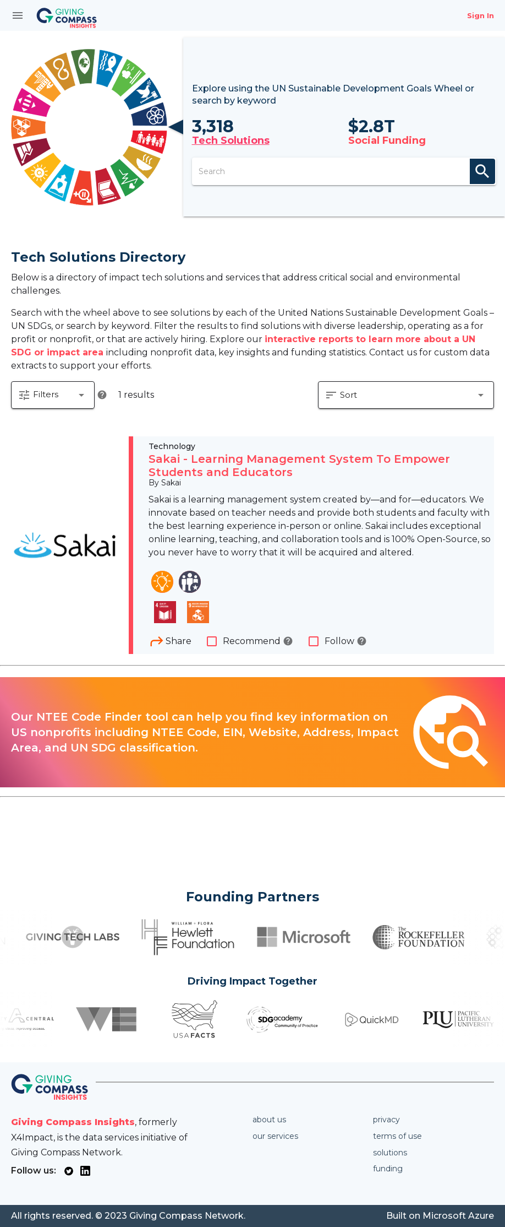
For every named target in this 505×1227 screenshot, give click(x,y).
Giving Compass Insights (73, 1122)
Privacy (386, 1120)
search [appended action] (482, 171)
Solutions (390, 1153)
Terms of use (397, 1136)
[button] (53, 395)
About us (269, 1120)
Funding (388, 1169)
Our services (275, 1136)
